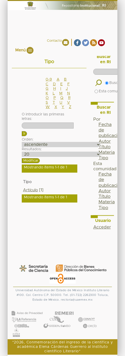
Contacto (54, 40)
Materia (107, 152)
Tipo (103, 158)
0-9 (49, 79)
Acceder (102, 227)
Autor (105, 141)
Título (105, 147)
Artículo (30, 190)
